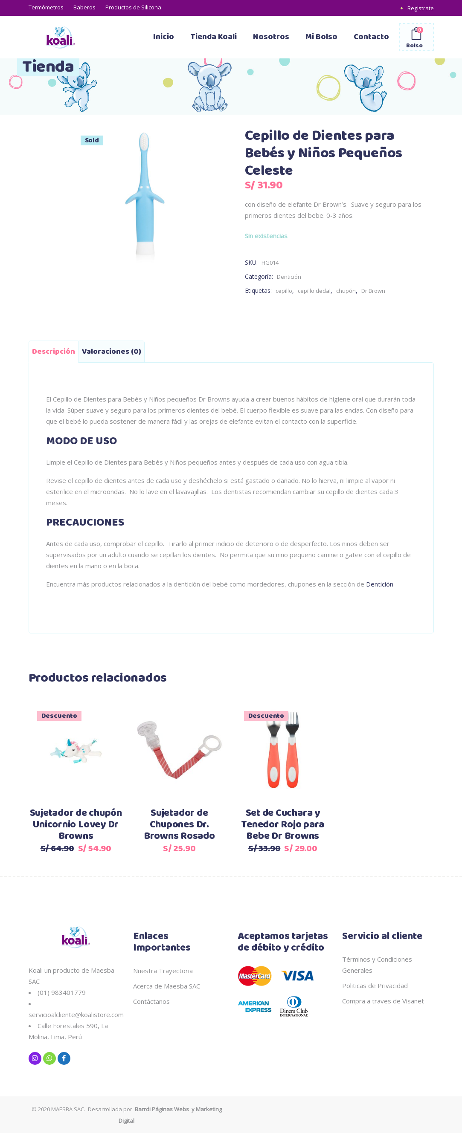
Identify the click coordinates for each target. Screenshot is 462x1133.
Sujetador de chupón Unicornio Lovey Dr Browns (76, 824)
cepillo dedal (314, 291)
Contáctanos (151, 1001)
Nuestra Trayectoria (163, 970)
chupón (346, 291)
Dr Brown (373, 291)
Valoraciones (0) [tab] (111, 352)
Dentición (289, 276)
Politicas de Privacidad (375, 985)
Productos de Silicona (133, 7)
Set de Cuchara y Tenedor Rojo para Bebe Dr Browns (282, 824)
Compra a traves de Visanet (383, 1001)
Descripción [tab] (53, 352)
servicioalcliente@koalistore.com (76, 1014)
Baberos (84, 7)
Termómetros (46, 7)
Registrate (420, 8)
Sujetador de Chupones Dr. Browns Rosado (179, 824)
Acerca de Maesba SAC (166, 986)
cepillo (284, 291)
